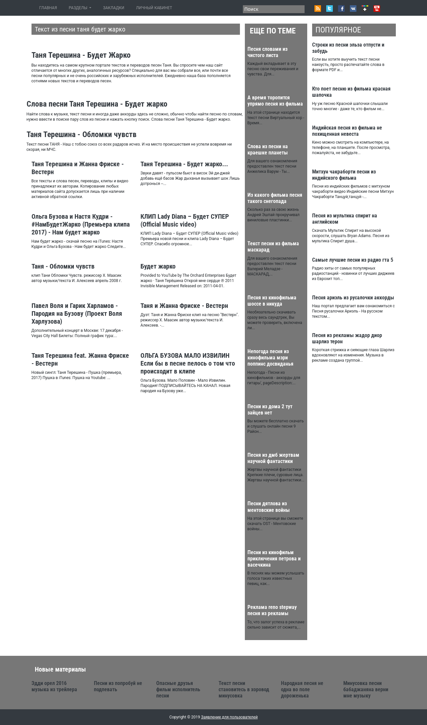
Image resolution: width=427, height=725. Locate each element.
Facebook (341, 8)
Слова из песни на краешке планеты (267, 149)
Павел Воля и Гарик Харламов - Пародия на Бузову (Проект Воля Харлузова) (77, 313)
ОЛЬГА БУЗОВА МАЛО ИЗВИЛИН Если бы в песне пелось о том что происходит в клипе (187, 363)
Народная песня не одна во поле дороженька (302, 689)
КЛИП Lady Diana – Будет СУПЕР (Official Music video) (184, 220)
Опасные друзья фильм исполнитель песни (178, 689)
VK (353, 8)
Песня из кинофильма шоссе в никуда (271, 300)
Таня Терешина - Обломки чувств (82, 134)
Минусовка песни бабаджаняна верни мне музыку (365, 689)
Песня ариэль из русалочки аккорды (353, 297)
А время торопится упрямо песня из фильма (275, 100)
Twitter (329, 8)
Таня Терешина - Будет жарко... (184, 164)
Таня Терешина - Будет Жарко (81, 55)
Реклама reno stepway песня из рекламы (272, 610)
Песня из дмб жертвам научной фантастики (273, 458)
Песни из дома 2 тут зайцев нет (269, 409)
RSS (317, 8)
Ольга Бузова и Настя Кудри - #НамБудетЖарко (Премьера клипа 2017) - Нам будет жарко (81, 224)
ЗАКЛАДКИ (113, 8)
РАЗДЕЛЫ (78, 8)
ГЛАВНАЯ (49, 7)
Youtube (377, 8)
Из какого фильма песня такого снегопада (274, 198)
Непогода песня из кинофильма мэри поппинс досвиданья (270, 357)
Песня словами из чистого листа (267, 52)
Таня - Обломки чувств (63, 266)
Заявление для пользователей (229, 717)
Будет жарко (158, 266)
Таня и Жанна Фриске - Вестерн (184, 306)
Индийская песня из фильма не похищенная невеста (347, 131)
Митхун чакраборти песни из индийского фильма (344, 175)
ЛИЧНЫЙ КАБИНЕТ (154, 8)
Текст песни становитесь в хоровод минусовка (244, 689)
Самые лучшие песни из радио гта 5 (352, 260)
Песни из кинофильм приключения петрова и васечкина (274, 558)
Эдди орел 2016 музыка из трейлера (54, 686)
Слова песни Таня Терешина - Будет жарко (97, 104)
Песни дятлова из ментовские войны (268, 506)
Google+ (365, 8)
